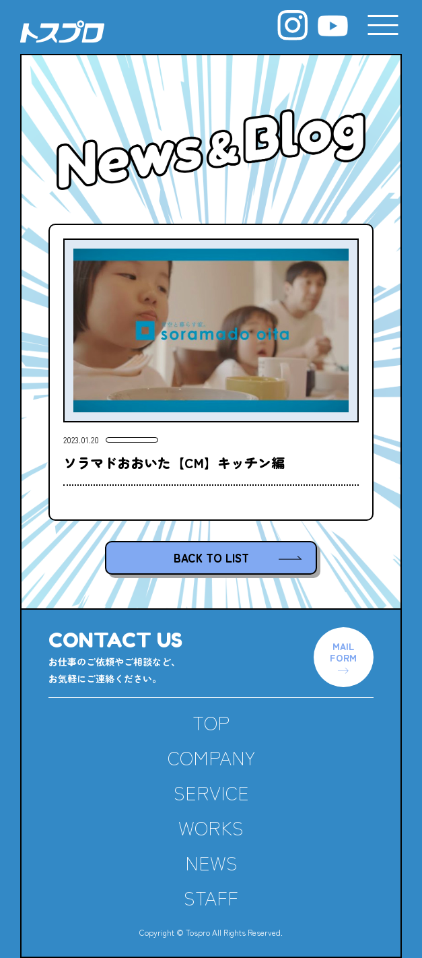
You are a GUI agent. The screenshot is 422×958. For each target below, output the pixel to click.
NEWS (211, 862)
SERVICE (211, 792)
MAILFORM (343, 651)
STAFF (211, 897)
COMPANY (211, 757)
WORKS (211, 827)
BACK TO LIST (211, 557)
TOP (211, 722)
